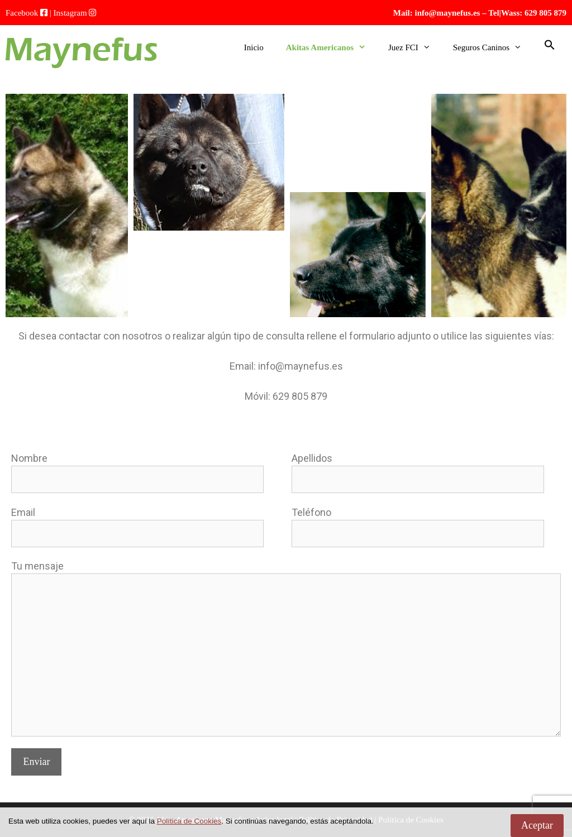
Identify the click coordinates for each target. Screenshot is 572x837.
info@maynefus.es (447, 12)
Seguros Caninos (493, 47)
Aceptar (537, 825)
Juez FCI (415, 47)
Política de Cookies (189, 821)
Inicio (254, 47)
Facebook (22, 12)
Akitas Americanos (331, 47)
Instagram (70, 12)
